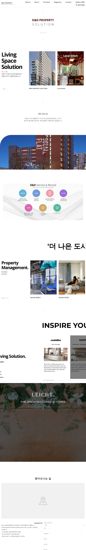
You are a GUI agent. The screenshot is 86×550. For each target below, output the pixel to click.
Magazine (57, 2)
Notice (27, 2)
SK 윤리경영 (80, 5)
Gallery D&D (80, 2)
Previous (2, 298)
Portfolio (46, 2)
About (36, 2)
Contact (68, 2)
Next (7, 298)
